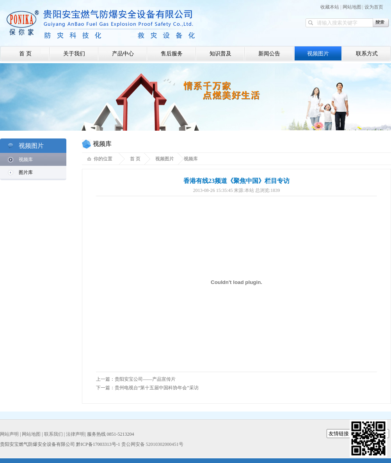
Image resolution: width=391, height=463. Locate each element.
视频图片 (318, 54)
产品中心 (123, 54)
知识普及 (220, 54)
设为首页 (373, 7)
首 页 (25, 54)
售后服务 (172, 54)
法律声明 (75, 434)
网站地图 (352, 7)
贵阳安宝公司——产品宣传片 (145, 379)
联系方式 (367, 54)
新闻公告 (269, 54)
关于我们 (74, 54)
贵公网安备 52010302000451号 (152, 444)
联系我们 (53, 434)
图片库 (26, 172)
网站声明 (9, 434)
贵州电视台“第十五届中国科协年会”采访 (157, 387)
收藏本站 (329, 7)
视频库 (26, 159)
